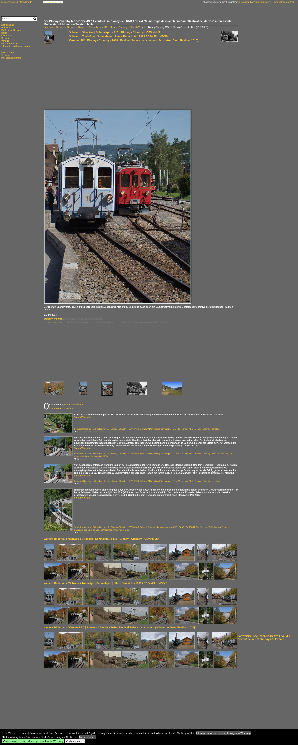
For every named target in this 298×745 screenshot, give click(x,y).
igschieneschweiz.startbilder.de (16, 2)
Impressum (57, 2)
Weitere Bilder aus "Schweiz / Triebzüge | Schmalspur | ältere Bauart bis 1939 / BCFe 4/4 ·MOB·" (105, 583)
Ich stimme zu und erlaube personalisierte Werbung (32, 741)
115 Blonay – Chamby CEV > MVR (122, 27)
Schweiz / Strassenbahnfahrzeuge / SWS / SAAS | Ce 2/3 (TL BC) (169, 527)
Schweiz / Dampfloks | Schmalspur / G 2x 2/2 (160, 429)
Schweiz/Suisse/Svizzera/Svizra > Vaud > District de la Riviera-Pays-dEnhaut (263, 637)
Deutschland (7, 25)
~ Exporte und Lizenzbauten (15, 46)
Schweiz (71, 27)
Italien (4, 33)
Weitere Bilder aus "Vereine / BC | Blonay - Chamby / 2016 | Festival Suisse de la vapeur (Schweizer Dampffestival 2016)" (120, 627)
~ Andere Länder (9, 43)
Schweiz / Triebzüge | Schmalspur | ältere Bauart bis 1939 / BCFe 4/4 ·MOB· (118, 36)
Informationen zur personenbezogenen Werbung (223, 733)
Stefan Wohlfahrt (53, 318)
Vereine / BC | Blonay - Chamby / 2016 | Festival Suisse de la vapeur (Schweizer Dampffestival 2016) (133, 40)
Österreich (6, 35)
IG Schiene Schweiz (11, 30)
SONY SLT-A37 (58, 322)
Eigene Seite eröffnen (283, 2)
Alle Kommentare (73, 404)
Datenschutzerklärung (11, 58)
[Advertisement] (158, 75)
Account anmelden (260, 2)
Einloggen (244, 2)
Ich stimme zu (74, 741)
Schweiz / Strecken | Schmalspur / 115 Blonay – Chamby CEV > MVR (114, 32)
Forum (47, 2)
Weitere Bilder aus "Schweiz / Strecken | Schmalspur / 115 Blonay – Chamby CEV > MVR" (101, 538)
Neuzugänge (7, 52)
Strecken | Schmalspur (89, 27)
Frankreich (6, 27)
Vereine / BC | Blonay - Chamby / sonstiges (201, 429)
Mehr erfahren (87, 737)
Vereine (5, 41)
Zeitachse (6, 55)
